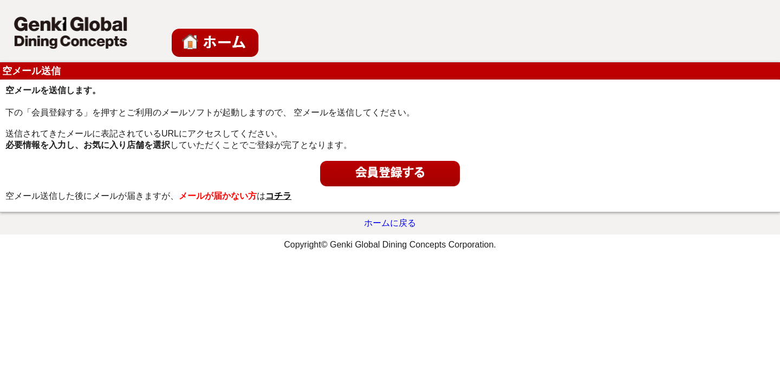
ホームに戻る (390, 222)
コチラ (278, 195)
